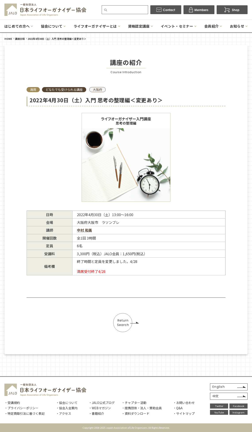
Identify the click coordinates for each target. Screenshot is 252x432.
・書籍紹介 (96, 413)
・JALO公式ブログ (102, 403)
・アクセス (63, 413)
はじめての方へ (17, 26)
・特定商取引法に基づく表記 (24, 413)
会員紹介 (211, 26)
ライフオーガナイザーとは (95, 26)
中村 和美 (84, 230)
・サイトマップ (184, 413)
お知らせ (237, 26)
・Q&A (178, 408)
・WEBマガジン (100, 408)
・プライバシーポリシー (21, 408)
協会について (52, 26)
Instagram (238, 412)
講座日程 (20, 38)
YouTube (219, 412)
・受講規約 (12, 403)
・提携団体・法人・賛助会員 (142, 408)
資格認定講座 (139, 26)
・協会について (67, 403)
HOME (8, 38)
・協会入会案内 (67, 408)
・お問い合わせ (184, 403)
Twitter (219, 406)
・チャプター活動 (134, 403)
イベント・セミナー (177, 26)
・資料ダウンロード (135, 413)
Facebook (238, 406)
